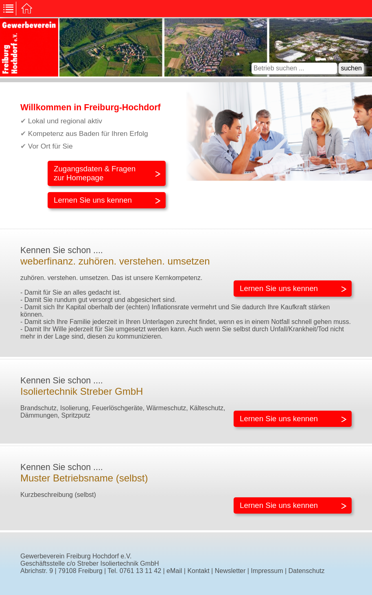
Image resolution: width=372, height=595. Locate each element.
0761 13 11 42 (140, 570)
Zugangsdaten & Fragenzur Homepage (95, 173)
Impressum (267, 570)
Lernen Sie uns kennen (93, 200)
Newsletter (230, 570)
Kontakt (198, 570)
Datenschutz (307, 570)
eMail (174, 570)
